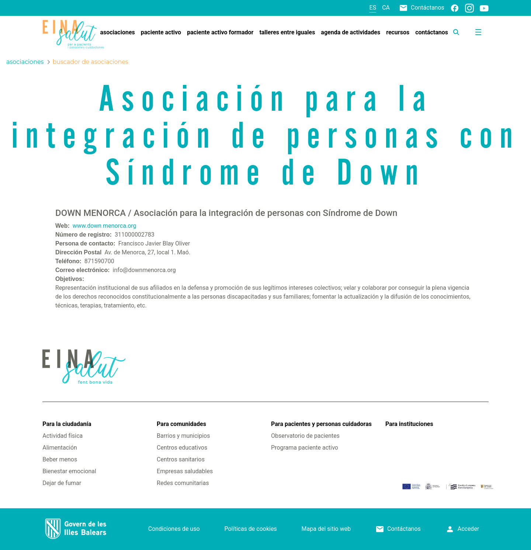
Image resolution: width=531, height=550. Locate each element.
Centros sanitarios (181, 459)
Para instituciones (409, 423)
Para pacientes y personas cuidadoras (321, 423)
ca (386, 7)
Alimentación (59, 447)
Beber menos (59, 459)
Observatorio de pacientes (305, 435)
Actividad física (62, 435)
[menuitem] (117, 32)
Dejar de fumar (61, 483)
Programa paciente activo (304, 447)
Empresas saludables (185, 471)
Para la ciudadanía (66, 423)
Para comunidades (181, 423)
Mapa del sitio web (326, 528)
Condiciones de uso (174, 528)
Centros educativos (182, 447)
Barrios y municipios (183, 435)
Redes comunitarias (183, 483)
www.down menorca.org (104, 225)
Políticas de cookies (250, 528)
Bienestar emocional (69, 471)
